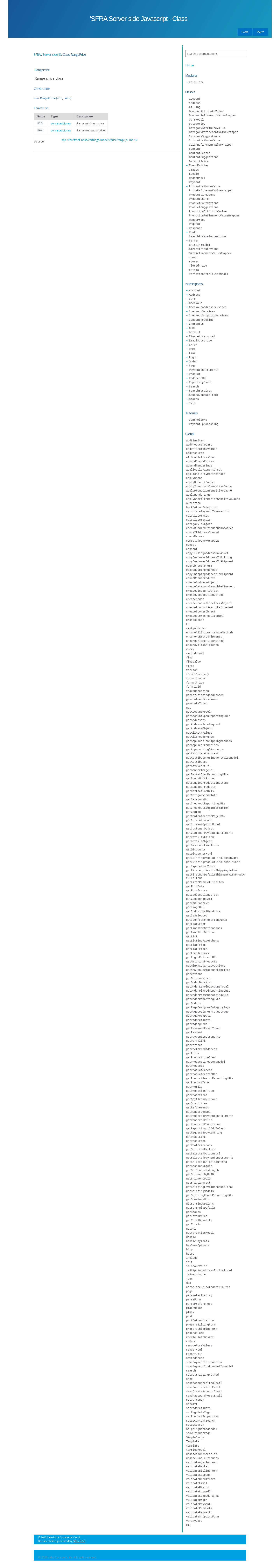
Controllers (198, 420)
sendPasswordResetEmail (204, 1396)
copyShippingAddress (201, 570)
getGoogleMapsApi (199, 899)
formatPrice (195, 682)
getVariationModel (200, 1233)
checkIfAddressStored (202, 532)
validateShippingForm (202, 1516)
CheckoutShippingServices (208, 315)
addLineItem (195, 440)
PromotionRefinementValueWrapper (214, 215)
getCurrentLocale (199, 820)
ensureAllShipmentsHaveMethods (210, 632)
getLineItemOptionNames (204, 928)
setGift (192, 1404)
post (189, 1316)
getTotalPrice (196, 1216)
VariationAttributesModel (208, 274)
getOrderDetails (198, 982)
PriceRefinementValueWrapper (211, 190)
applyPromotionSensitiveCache (209, 490)
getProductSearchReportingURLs (210, 1078)
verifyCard (194, 1521)
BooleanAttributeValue (206, 111)
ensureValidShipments (202, 645)
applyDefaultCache (200, 482)
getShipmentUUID (198, 1178)
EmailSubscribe (200, 340)
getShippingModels (200, 1191)
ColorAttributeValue (204, 140)
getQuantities (196, 1103)
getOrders (193, 1003)
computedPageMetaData (202, 541)
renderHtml (194, 1349)
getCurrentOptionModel (203, 824)
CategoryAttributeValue (207, 128)
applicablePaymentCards (204, 470)
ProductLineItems (202, 195)
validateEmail (196, 1483)
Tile (192, 403)
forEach (192, 670)
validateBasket (197, 1466)
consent (192, 549)
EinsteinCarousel (202, 336)
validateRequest (198, 1512)
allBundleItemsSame (200, 457)
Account (194, 290)
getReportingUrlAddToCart (205, 1128)
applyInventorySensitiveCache (209, 486)
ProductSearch (199, 199)
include (192, 1258)
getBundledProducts (200, 787)
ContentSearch (199, 153)
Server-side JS (52, 54)
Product (194, 374)
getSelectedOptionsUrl (203, 1153)
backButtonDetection (201, 507)
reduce (191, 1341)
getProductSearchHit (201, 1074)
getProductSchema (199, 1070)
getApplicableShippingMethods (209, 741)
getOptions (194, 974)
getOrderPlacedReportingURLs (208, 991)
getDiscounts (196, 849)
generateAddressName (201, 699)
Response (195, 228)
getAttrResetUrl (198, 766)
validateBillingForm (201, 1471)
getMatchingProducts (201, 961)
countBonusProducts (200, 578)
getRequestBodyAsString (204, 1132)
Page (192, 365)
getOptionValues (198, 978)
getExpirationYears (200, 866)
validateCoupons (198, 1475)
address (194, 103)
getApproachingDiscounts (205, 749)
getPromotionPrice (200, 1091)
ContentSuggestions (203, 157)
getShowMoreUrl (197, 1199)
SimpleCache (195, 1437)
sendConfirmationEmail (203, 1387)
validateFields (197, 1487)
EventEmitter (199, 165)
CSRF (192, 328)
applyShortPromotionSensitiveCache (213, 499)
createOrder (195, 599)
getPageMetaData (198, 1016)
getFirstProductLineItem (205, 882)
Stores (194, 399)
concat (191, 545)
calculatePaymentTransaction (208, 511)
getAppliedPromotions (202, 745)
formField (193, 687)
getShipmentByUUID (200, 1174)
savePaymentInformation (204, 1362)
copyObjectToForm (199, 566)
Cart (192, 299)
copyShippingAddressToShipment (210, 574)
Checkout (195, 303)
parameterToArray (199, 1295)
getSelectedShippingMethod (206, 1162)
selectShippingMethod (202, 1375)
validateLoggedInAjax (202, 1496)
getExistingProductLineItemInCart (212, 858)
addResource (195, 453)
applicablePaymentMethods (205, 474)
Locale (194, 174)
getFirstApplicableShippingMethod (212, 870)
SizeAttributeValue (203, 249)
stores (194, 261)
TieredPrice (198, 266)
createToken (195, 620)
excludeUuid (195, 653)
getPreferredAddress (201, 1049)
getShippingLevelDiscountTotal (210, 1187)
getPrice (192, 1053)
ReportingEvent (200, 382)
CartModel (196, 120)
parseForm (193, 1299)
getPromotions (196, 1095)
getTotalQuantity (199, 1220)
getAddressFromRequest (203, 724)
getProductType (197, 1082)
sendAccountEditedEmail (204, 1383)
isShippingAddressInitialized (209, 1270)
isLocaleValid (196, 1266)
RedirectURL (198, 378)
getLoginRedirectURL (201, 957)
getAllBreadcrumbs (200, 737)
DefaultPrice (199, 161)
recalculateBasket (200, 1337)
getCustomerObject (200, 828)
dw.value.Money (61, 123)
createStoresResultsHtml (205, 616)
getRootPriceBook (199, 1145)
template (192, 1446)
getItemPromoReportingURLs (206, 920)
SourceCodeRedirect (203, 395)
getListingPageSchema (202, 940)
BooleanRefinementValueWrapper (212, 115)
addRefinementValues (201, 449)
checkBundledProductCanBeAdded (210, 528)
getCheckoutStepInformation (207, 808)
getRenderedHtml (198, 1112)
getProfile (194, 1087)
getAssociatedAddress (202, 753)
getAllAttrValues (199, 733)
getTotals (193, 1224)
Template (192, 1441)
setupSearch (195, 1425)
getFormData (195, 886)
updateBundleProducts (202, 1458)
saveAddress (195, 1358)
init (189, 1262)
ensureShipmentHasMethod (205, 641)
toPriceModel (196, 1450)
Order (193, 361)
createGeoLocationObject (205, 595)
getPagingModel (197, 1024)
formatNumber (196, 678)
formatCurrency (197, 674)
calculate (196, 82)
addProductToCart (199, 444)
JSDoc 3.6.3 (79, 1541)
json (189, 1279)
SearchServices (200, 391)
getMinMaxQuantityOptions (205, 966)
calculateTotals (198, 520)
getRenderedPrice (199, 1120)
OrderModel (197, 178)
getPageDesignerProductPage (207, 1012)
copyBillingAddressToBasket (207, 553)
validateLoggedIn (199, 1491)
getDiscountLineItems (202, 845)
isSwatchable (196, 1274)
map (188, 1283)
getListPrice (196, 945)
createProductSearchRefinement (210, 607)
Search (260, 32)
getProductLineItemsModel (205, 1062)
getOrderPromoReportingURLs (207, 995)
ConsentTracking (201, 320)
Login (193, 357)
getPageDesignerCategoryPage (208, 1007)
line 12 (133, 140)
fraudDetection (197, 691)
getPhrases (194, 1045)
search (191, 1370)
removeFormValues (199, 1345)
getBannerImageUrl (200, 770)
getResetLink (196, 1137)
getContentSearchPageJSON (205, 816)
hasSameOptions (197, 1245)
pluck (190, 1312)
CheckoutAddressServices (208, 307)
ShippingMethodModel (201, 1429)
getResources (196, 1141)
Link (192, 353)
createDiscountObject (202, 591)
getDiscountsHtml (199, 854)
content (194, 149)
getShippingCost (198, 1183)
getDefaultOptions (200, 837)
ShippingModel (199, 245)
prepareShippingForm (201, 1329)
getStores (193, 1212)
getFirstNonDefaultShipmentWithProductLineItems (215, 876)
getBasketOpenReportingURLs (207, 774)
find (189, 657)
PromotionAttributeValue (208, 211)
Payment (194, 182)
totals (194, 270)
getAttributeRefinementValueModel (212, 758)
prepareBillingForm (200, 1324)
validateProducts (199, 1508)
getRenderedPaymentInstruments (210, 1116)
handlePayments (197, 1241)
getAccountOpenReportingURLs (208, 716)
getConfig (193, 812)
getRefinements (197, 1107)
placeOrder (194, 1308)
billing (194, 107)
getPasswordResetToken (203, 1028)
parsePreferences (199, 1304)
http (189, 1249)
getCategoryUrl (197, 799)
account (194, 99)
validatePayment (198, 1504)
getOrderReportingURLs (203, 999)
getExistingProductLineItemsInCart (213, 862)
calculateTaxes (197, 516)
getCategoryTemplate (201, 795)
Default (194, 332)
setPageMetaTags (198, 1412)
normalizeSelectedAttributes (208, 1287)
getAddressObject (199, 728)
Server (194, 240)
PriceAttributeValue (204, 186)
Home (245, 32)
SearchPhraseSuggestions (208, 236)
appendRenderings (199, 465)
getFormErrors (196, 890)
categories (197, 124)
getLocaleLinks (197, 953)
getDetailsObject (199, 841)
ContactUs (196, 324)
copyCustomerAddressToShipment (210, 561)
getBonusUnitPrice (200, 778)
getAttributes (196, 762)
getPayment (194, 1032)
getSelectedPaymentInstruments (210, 1158)
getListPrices (196, 949)
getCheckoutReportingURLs (205, 803)
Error (193, 345)
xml (188, 1525)
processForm (195, 1333)
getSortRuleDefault (200, 1208)
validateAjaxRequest (201, 1462)
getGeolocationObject (202, 895)
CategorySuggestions (204, 136)
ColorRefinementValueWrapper (211, 145)
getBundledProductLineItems (207, 783)
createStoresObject (200, 611)
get (188, 708)
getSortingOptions (200, 1204)
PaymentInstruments (203, 370)
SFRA (37, 54)
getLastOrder (196, 924)
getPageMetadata (198, 1020)
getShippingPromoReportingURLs (210, 1195)
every (190, 649)
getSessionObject (199, 1166)
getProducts (195, 1066)
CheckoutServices (202, 311)
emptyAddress (196, 628)
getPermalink (196, 1041)
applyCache (194, 478)
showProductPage (198, 1433)
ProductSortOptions (203, 203)
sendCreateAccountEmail (204, 1391)
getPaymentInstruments (203, 1037)
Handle (191, 1237)
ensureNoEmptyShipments (204, 636)
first (190, 666)
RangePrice (197, 220)
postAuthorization (200, 1320)
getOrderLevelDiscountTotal (207, 986)
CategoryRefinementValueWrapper (213, 132)
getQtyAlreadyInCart (201, 1099)
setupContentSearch (200, 1421)
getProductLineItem (200, 1057)
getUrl (191, 1229)
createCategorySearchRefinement (210, 586)
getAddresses (196, 720)
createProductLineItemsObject (209, 603)
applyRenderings (198, 495)
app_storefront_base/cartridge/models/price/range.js (94, 140)
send (189, 1379)
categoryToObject (199, 524)
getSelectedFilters (200, 1149)
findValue (193, 662)
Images (194, 170)
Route (193, 232)
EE (187, 624)
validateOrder (196, 1500)
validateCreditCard (200, 1479)
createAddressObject (201, 582)
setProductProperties (202, 1416)
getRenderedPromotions (203, 1124)
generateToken (196, 703)
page (189, 1291)
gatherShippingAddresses (205, 695)
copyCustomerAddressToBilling (209, 557)
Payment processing (203, 424)
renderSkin (194, 1354)
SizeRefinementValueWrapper (210, 253)
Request (194, 224)
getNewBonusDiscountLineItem (208, 970)
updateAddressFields (201, 1454)
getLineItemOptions (200, 932)
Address (194, 295)
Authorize (193, 503)
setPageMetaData (198, 1408)
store (193, 257)
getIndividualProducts (203, 911)
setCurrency (195, 1400)
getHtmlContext (197, 903)
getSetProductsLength (202, 1170)
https (190, 1254)
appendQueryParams (200, 461)
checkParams (195, 536)
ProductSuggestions (203, 207)
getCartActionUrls (200, 791)
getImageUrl (195, 907)
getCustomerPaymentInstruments (210, 833)
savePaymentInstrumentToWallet (210, 1366)
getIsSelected (196, 915)
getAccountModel (198, 712)
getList (192, 936)
